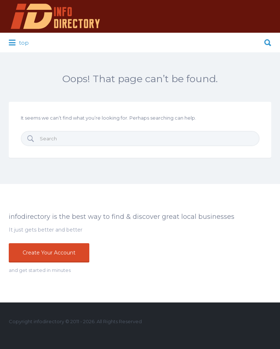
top (19, 42)
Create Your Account (49, 252)
